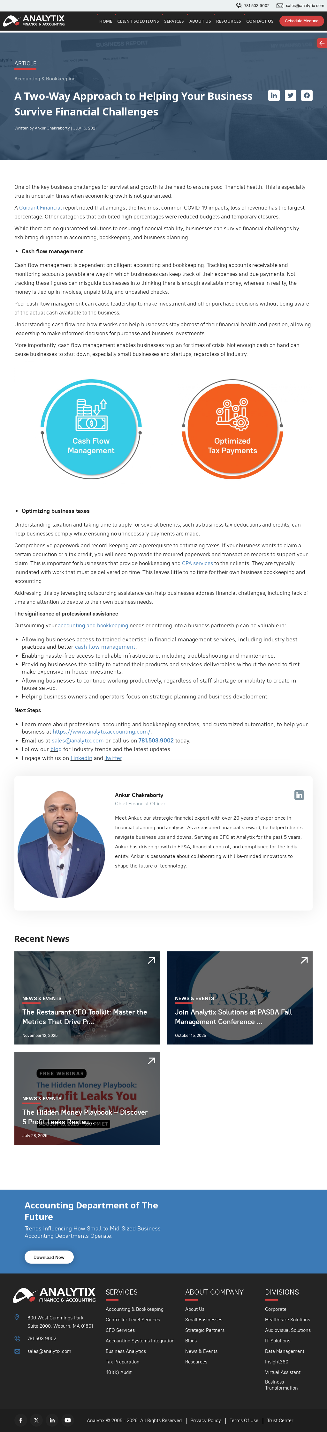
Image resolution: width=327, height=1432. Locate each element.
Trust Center (280, 1420)
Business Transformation (281, 1385)
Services (180, 22)
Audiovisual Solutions (288, 1330)
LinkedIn (81, 758)
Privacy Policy (205, 1420)
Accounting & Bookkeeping (135, 1309)
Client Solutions (146, 22)
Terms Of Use (244, 1420)
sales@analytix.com (305, 5)
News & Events (201, 1351)
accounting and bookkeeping (93, 625)
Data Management (284, 1351)
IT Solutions (277, 1341)
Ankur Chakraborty (139, 795)
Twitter (113, 758)
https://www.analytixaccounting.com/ (101, 731)
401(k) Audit (119, 1372)
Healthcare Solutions (287, 1320)
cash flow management (105, 646)
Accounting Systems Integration (140, 1341)
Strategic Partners (204, 1330)
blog (56, 749)
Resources (231, 22)
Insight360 (276, 1362)
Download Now (49, 1257)
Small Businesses (203, 1320)
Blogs (191, 1341)
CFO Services (120, 1330)
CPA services (197, 563)
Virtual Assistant (282, 1372)
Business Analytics (126, 1351)
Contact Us (261, 22)
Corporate (275, 1309)
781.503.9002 (257, 5)
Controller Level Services (133, 1320)
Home (115, 22)
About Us (205, 22)
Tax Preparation (123, 1362)
